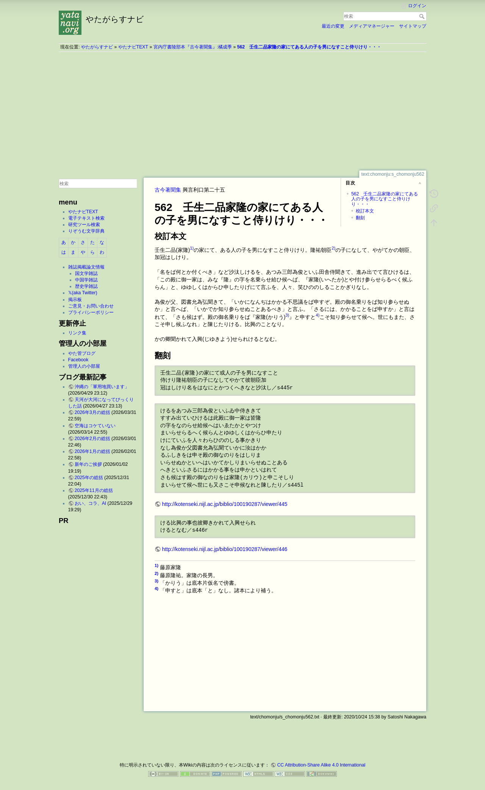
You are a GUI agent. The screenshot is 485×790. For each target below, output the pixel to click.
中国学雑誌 (86, 280)
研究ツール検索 (84, 224)
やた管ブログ (81, 353)
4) (317, 315)
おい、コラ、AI (90, 503)
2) (333, 248)
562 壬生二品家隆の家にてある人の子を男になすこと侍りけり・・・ (309, 47)
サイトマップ (412, 26)
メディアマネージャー (371, 26)
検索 (422, 16)
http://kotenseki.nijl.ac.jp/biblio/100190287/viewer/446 (225, 549)
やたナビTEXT (133, 47)
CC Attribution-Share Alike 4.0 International (321, 765)
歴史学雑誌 (86, 286)
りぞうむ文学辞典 (86, 231)
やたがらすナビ (97, 47)
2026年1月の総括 (92, 451)
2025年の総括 (89, 477)
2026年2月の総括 (92, 438)
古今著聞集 (168, 190)
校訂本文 (365, 211)
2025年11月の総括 (94, 490)
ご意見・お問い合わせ (91, 306)
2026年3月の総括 (92, 412)
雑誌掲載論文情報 (86, 267)
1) (192, 248)
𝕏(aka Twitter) (82, 292)
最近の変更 (333, 26)
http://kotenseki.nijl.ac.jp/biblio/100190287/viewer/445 (225, 504)
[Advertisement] (242, 111)
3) (287, 315)
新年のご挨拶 (88, 464)
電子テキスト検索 (86, 218)
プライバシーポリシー (91, 312)
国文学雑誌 (86, 273)
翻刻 (360, 217)
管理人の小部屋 (84, 366)
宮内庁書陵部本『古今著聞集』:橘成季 (192, 47)
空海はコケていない (95, 425)
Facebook (78, 359)
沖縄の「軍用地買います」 (102, 386)
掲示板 (75, 299)
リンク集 (77, 333)
